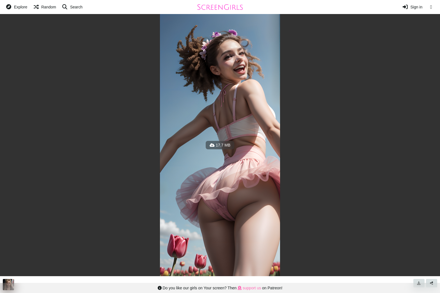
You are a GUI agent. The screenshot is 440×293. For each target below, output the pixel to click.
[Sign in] (412, 7)
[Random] (44, 7)
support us (249, 288)
